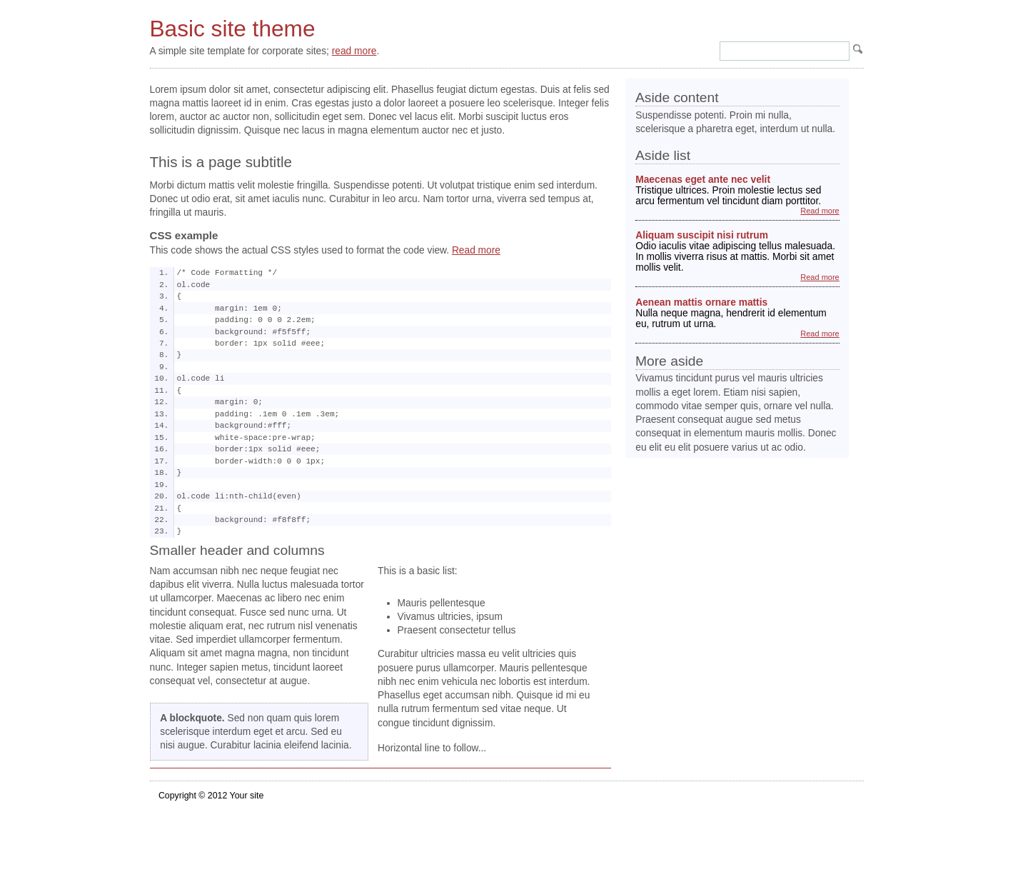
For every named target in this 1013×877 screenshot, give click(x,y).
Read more (476, 250)
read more (354, 51)
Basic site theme (233, 28)
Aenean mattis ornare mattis (701, 302)
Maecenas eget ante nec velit (702, 179)
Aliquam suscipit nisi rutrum (701, 235)
